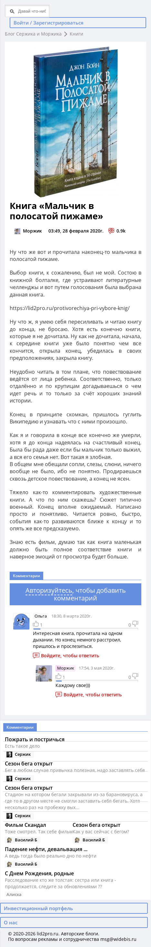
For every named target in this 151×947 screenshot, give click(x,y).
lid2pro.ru (47, 934)
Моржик (65, 668)
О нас (10, 922)
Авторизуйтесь (48, 590)
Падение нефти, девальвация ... (46, 849)
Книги (76, 34)
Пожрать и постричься (35, 739)
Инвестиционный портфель (38, 908)
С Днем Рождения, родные (39, 873)
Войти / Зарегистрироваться (49, 22)
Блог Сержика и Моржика (33, 34)
